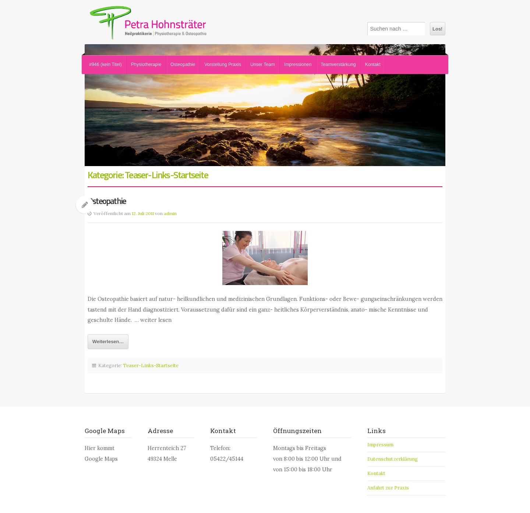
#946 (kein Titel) (105, 64)
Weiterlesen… (108, 341)
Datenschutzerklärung (392, 459)
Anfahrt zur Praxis (388, 488)
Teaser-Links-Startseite (151, 365)
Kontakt (373, 64)
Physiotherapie (146, 64)
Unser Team (262, 64)
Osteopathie (182, 64)
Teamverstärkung (338, 64)
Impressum (380, 445)
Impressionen (298, 64)
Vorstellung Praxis (222, 64)
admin (170, 213)
